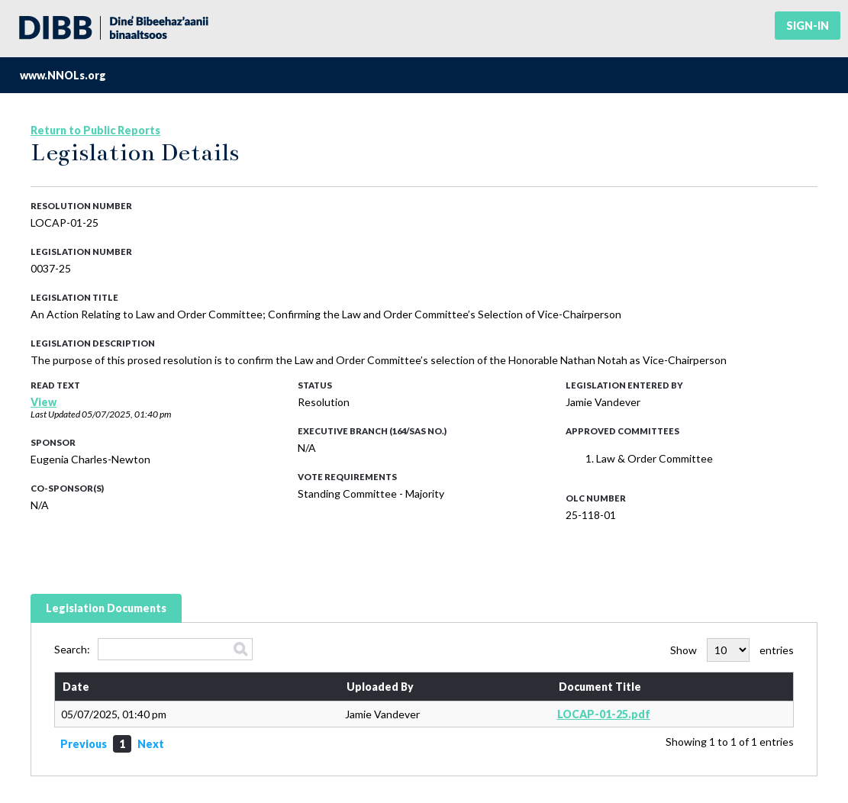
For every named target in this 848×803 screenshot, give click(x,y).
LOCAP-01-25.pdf (603, 714)
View (43, 401)
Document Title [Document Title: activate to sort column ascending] (600, 686)
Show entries (732, 649)
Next (150, 743)
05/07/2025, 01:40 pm (126, 414)
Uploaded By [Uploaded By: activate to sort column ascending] (380, 686)
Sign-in (807, 25)
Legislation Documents (106, 607)
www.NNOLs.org (63, 75)
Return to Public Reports (95, 130)
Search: (153, 649)
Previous (83, 743)
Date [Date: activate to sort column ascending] (76, 686)
